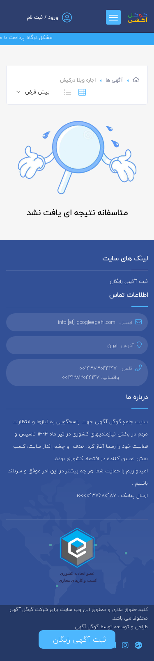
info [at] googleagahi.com (86, 322)
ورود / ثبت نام (42, 17)
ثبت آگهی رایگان (129, 281)
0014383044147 (98, 368)
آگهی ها (114, 80)
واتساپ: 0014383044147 (90, 377)
